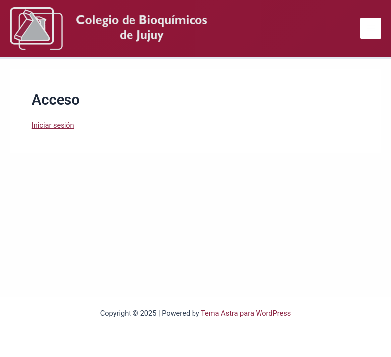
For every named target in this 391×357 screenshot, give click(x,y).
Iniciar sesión (53, 125)
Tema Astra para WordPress (246, 313)
